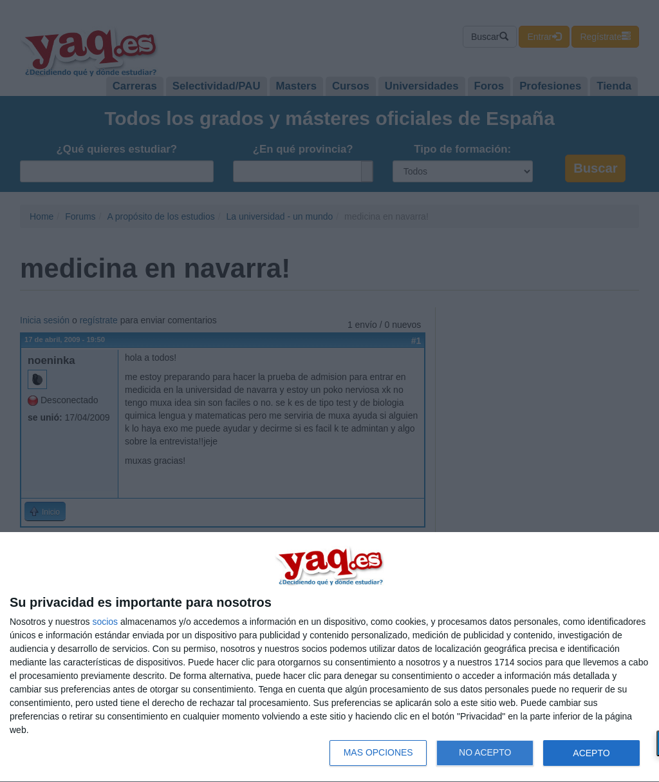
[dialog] (329, 657)
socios (105, 621)
